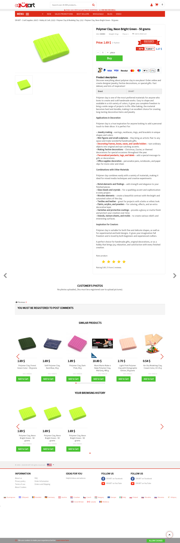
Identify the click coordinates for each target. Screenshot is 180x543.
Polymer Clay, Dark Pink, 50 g (77, 366)
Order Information (41, 481)
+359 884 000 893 (107, 10)
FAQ (36, 478)
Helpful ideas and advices (76, 478)
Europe (112, 497)
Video (118, 14)
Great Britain (77, 502)
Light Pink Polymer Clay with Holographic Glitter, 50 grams (127, 368)
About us (18, 478)
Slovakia (146, 497)
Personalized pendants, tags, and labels (115, 155)
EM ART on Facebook (111, 479)
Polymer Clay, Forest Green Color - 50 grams (27, 366)
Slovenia (159, 497)
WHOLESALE (98, 14)
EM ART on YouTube (111, 483)
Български (9, 497)
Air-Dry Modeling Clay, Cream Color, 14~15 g (152, 366)
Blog (109, 14)
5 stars (124, 261)
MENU (23, 14)
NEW (49, 14)
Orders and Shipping (42, 484)
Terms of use (20, 484)
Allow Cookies (155, 540)
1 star (103, 261)
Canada (91, 502)
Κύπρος (172, 497)
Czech (87, 497)
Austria (62, 497)
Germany (50, 497)
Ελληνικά (23, 497)
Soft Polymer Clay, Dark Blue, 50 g (52, 366)
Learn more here (62, 540)
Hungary (99, 497)
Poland (134, 497)
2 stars (108, 261)
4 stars (119, 261)
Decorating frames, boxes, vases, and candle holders (121, 143)
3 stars (113, 261)
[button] (162, 356)
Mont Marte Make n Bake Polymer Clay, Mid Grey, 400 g (102, 368)
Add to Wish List (139, 34)
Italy (123, 497)
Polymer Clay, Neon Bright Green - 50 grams (27, 438)
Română (36, 497)
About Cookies (20, 487)
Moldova (104, 502)
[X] (16, 540)
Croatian (75, 497)
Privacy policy (20, 481)
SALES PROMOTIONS (64, 14)
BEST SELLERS (83, 14)
